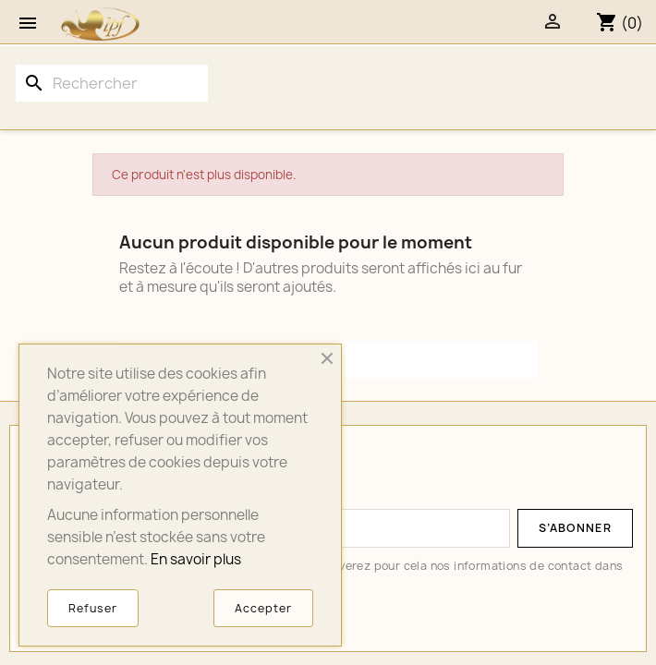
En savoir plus (196, 559)
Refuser (92, 608)
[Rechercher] (112, 83)
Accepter (263, 608)
